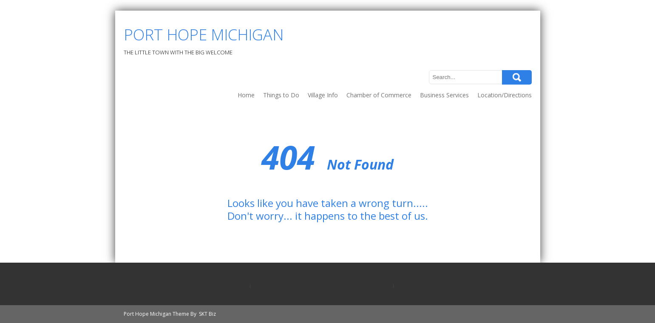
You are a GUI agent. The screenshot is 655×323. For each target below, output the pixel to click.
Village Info (323, 95)
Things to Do (281, 95)
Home (246, 95)
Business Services (444, 95)
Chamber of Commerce (378, 95)
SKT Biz (207, 313)
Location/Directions (504, 95)
